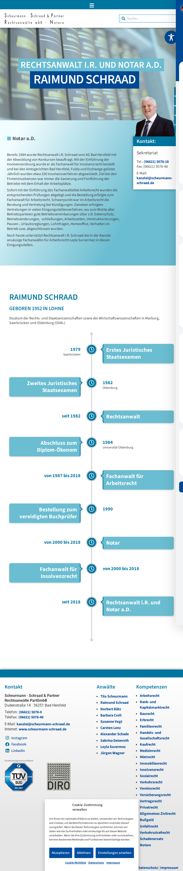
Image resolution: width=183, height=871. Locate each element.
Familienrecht (151, 726)
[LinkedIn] (178, 133)
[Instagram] (178, 112)
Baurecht (147, 713)
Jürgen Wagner (112, 753)
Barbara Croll (111, 715)
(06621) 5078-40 (30, 717)
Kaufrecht (148, 744)
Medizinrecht (150, 750)
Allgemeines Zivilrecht (158, 813)
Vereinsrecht (150, 788)
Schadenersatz (151, 838)
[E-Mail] (178, 91)
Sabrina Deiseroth (114, 740)
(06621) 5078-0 (30, 712)
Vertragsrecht (151, 801)
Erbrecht (147, 720)
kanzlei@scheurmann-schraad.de (154, 180)
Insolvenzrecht (152, 769)
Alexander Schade (114, 734)
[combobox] (148, 18)
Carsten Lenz (110, 727)
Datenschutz (96, 863)
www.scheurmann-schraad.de (42, 729)
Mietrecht (147, 757)
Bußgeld (147, 819)
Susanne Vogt (111, 721)
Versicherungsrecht (155, 794)
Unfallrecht (149, 826)
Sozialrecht (149, 775)
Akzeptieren (60, 852)
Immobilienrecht (153, 763)
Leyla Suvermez (113, 746)
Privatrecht (149, 807)
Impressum (113, 863)
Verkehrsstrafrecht (155, 832)
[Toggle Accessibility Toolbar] (171, 37)
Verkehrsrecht (151, 782)
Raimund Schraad (114, 702)
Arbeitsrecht (149, 695)
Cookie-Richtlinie (75, 863)
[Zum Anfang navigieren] (178, 144)
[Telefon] (178, 102)
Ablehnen (84, 852)
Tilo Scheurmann (114, 696)
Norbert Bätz (110, 709)
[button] (91, 5)
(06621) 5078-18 (156, 161)
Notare (145, 845)
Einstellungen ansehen (114, 852)
